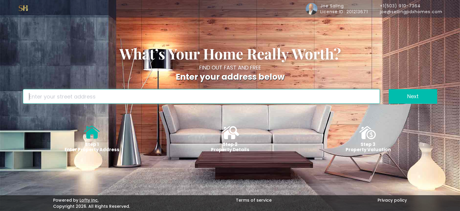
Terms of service (254, 200)
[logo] (23, 9)
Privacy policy (392, 200)
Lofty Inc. (89, 200)
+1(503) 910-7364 (400, 6)
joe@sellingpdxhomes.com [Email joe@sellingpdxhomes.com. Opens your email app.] (411, 12)
